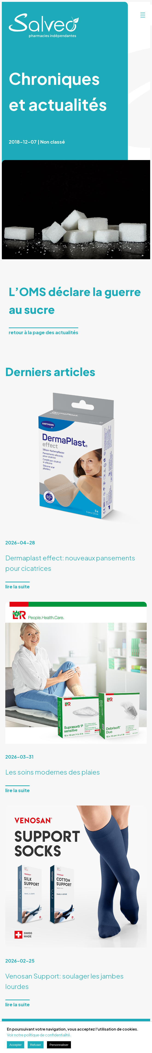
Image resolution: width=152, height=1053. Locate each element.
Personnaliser (59, 1045)
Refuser (35, 1045)
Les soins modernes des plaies (52, 772)
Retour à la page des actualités (43, 332)
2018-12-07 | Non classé (37, 142)
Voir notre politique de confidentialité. (39, 1034)
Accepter (15, 1045)
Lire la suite (17, 586)
